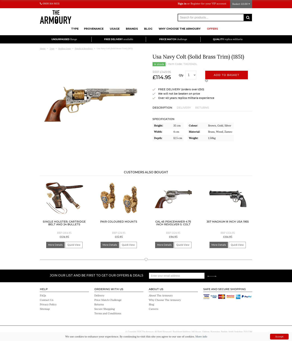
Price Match (173, 39)
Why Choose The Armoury (180, 28)
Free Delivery (118, 39)
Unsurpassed (64, 39)
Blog (148, 28)
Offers (212, 28)
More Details (55, 244)
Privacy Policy (48, 304)
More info (201, 336)
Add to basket (226, 75)
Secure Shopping (104, 309)
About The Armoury (161, 295)
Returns (202, 107)
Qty (181, 75)
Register (196, 3)
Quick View (73, 244)
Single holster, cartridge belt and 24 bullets (64, 223)
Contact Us (46, 300)
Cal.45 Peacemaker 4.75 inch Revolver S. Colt (173, 223)
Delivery (184, 107)
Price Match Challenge (108, 300)
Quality (227, 39)
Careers (153, 309)
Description (162, 107)
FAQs (43, 295)
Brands (132, 28)
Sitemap (45, 309)
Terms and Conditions (107, 313)
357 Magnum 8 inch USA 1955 (228, 221)
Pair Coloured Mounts (118, 221)
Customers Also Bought (146, 172)
